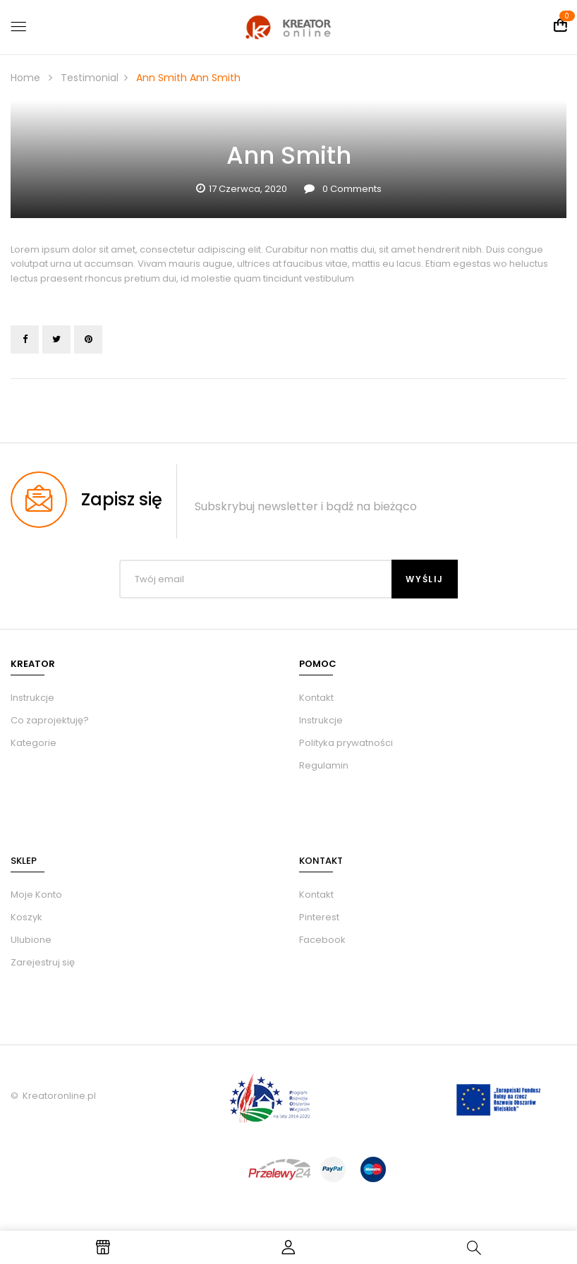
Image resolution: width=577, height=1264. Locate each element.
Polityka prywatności (346, 743)
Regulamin (323, 765)
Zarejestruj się (43, 962)
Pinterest (319, 917)
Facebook (322, 939)
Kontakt (316, 697)
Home (25, 78)
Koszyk (26, 917)
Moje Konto (36, 894)
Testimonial (90, 78)
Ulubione (31, 939)
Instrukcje (321, 720)
